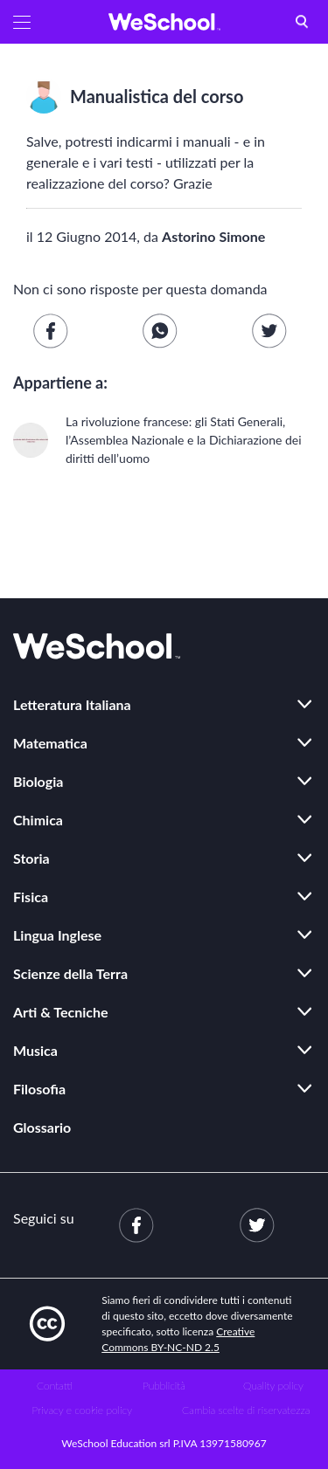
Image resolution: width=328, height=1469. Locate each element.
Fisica (30, 896)
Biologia (38, 781)
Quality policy (273, 1385)
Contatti (55, 1385)
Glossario (42, 1127)
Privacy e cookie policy (81, 1410)
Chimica (38, 819)
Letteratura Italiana (72, 704)
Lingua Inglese (57, 935)
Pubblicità (164, 1385)
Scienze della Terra (70, 973)
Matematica (50, 742)
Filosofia (39, 1088)
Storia (31, 858)
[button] (22, 22)
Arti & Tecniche (60, 1011)
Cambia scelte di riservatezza (246, 1410)
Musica (35, 1050)
